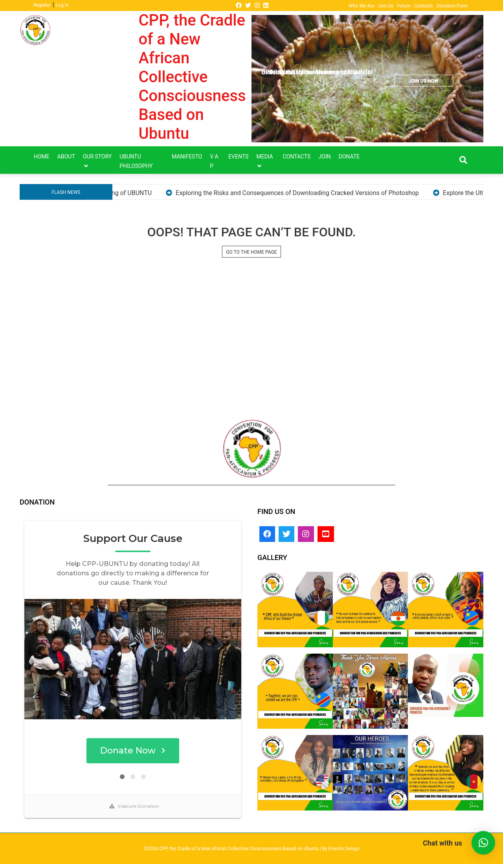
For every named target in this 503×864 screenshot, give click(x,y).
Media (264, 156)
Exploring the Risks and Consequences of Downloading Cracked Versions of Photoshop (331, 193)
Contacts (423, 6)
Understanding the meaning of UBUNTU (131, 193)
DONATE (349, 156)
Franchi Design (344, 848)
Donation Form (452, 6)
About (66, 156)
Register (42, 5)
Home (42, 156)
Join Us (385, 6)
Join (324, 156)
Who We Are (361, 6)
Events (238, 156)
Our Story (97, 156)
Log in (62, 5)
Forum (404, 6)
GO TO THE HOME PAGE (251, 252)
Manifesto (187, 156)
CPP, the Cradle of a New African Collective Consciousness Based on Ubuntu (192, 77)
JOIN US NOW (423, 81)
